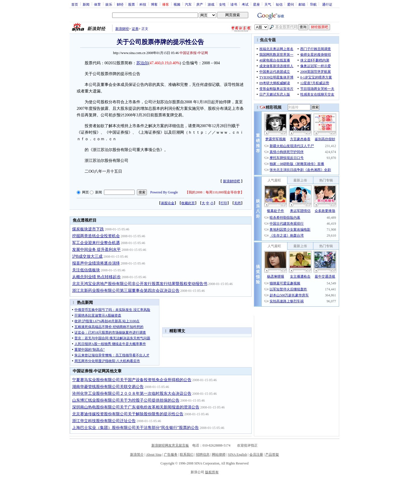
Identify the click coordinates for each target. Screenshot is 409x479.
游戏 (211, 4)
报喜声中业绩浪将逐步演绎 (96, 263)
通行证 (327, 4)
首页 (74, 4)
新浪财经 (122, 29)
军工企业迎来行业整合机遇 (96, 243)
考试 (245, 4)
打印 (223, 203)
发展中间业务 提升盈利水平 (96, 249)
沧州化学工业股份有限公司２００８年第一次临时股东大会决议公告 (131, 393)
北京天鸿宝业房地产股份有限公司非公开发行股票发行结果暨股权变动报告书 (139, 284)
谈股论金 (167, 203)
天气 (267, 4)
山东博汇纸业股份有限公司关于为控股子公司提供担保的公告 (126, 400)
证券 (135, 29)
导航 (313, 4)
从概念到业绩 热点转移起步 (96, 277)
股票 (131, 4)
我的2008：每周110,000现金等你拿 (215, 192)
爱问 (290, 4)
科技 (142, 4)
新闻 (86, 4)
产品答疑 (272, 455)
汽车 (188, 4)
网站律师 (219, 455)
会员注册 (256, 455)
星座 (256, 4)
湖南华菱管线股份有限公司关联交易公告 (108, 387)
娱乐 (108, 4)
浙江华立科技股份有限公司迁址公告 (104, 421)
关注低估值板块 (86, 270)
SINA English (237, 455)
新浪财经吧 (231, 181)
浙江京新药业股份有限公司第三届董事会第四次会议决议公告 (126, 290)
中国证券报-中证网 (194, 53)
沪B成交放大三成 (87, 256)
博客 (154, 4)
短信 (279, 4)
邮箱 (302, 4)
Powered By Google (164, 192)
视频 (177, 4)
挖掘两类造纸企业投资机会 (96, 236)
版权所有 (212, 472)
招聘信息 (203, 455)
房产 (199, 4)
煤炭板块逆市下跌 (88, 229)
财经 (120, 4)
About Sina (153, 455)
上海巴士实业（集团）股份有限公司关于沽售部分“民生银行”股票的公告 (135, 428)
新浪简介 (137, 455)
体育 (97, 4)
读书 (233, 4)
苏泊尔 (142, 63)
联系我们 (186, 455)
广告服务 (171, 455)
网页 (85, 192)
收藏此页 (188, 203)
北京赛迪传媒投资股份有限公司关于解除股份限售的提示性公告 (127, 414)
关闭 (237, 203)
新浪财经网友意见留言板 (170, 445)
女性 (222, 4)
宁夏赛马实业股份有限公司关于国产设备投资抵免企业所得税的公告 (131, 380)
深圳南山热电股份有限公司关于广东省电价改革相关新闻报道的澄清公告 (135, 407)
